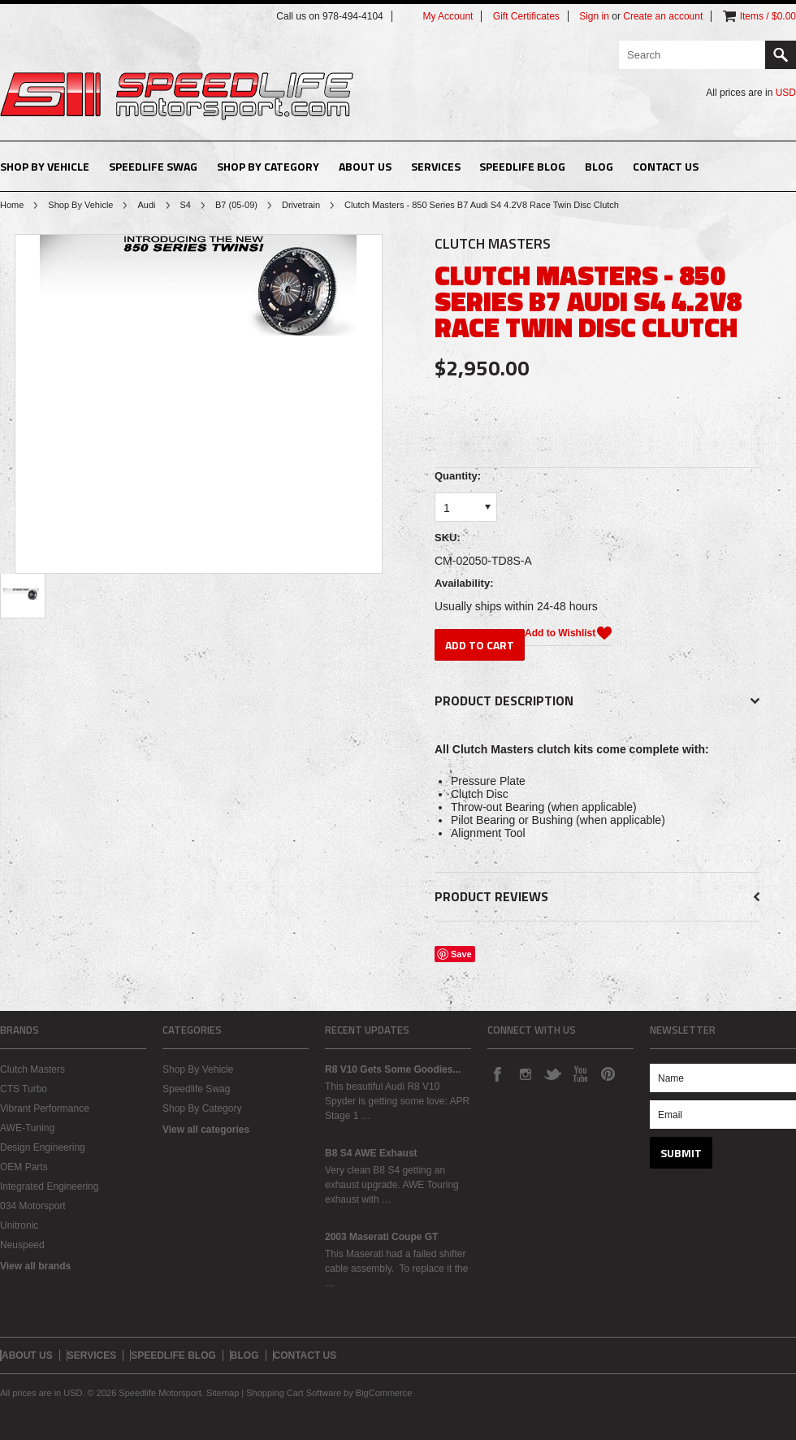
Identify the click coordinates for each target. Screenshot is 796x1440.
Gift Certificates (526, 16)
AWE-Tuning (27, 1128)
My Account (447, 16)
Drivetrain (301, 205)
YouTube (580, 1073)
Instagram (524, 1073)
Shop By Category (268, 166)
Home (12, 205)
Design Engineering (42, 1147)
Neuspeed (22, 1245)
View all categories (205, 1129)
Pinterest (607, 1073)
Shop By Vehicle (44, 166)
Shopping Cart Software (293, 1393)
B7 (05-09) (236, 205)
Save (461, 954)
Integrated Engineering (49, 1186)
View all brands (35, 1266)
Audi (146, 205)
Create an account (663, 16)
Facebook (497, 1073)
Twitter (552, 1073)
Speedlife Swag (153, 166)
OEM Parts (24, 1167)
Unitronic (19, 1225)
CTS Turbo (23, 1089)
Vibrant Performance (44, 1108)
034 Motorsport (33, 1206)
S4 (185, 205)
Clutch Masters (32, 1069)
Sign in (594, 16)
